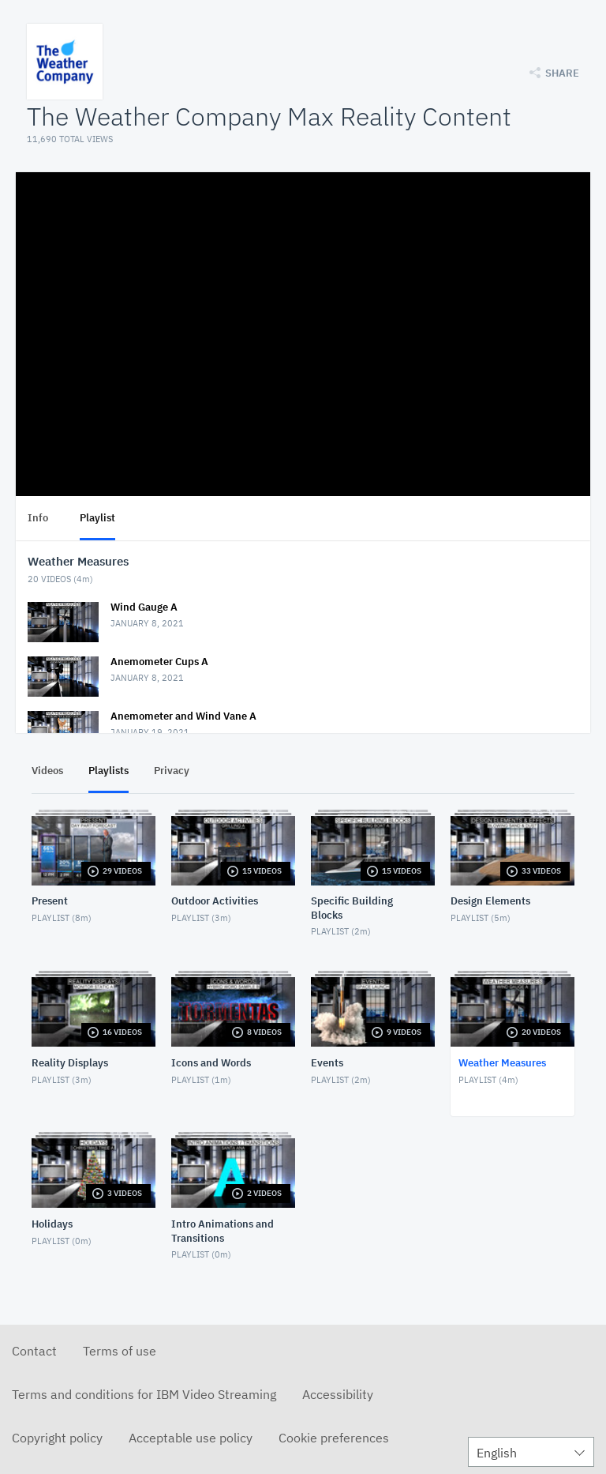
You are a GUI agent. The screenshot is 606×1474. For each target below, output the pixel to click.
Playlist (97, 518)
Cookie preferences (334, 1438)
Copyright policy (57, 1438)
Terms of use (119, 1351)
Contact (34, 1351)
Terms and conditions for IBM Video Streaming (144, 1394)
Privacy (171, 770)
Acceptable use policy (190, 1438)
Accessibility (337, 1394)
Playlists (108, 770)
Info (38, 518)
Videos (47, 770)
